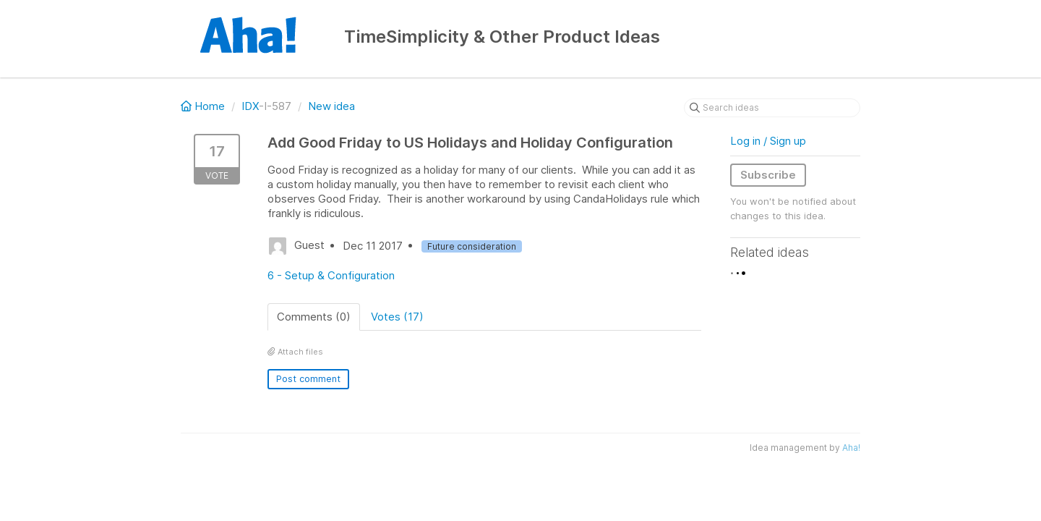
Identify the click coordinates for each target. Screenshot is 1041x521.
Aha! (851, 447)
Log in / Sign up (768, 141)
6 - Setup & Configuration (331, 275)
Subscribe (768, 175)
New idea (331, 106)
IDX (250, 106)
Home (204, 106)
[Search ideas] (772, 107)
